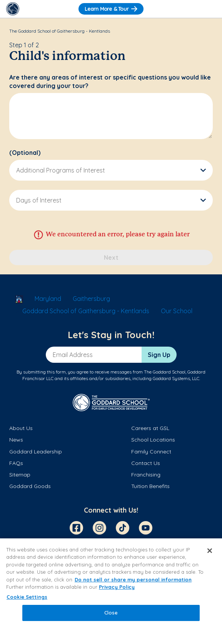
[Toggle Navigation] (209, 8)
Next (111, 257)
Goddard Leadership (35, 451)
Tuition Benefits (150, 486)
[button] (111, 170)
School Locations (153, 439)
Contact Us (145, 463)
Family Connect (151, 451)
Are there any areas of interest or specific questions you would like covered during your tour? (110, 81)
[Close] (209, 550)
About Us (21, 428)
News (16, 439)
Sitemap (19, 474)
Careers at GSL (150, 428)
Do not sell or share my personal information (133, 579)
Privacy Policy (117, 587)
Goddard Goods (30, 486)
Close (111, 612)
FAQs (16, 463)
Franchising (145, 474)
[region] (111, 584)
